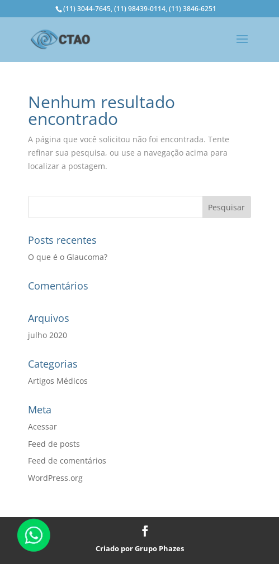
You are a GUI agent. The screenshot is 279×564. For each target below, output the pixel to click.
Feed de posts (54, 443)
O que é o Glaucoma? (67, 257)
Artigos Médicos (58, 380)
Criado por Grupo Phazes (140, 548)
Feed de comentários (67, 460)
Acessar (42, 426)
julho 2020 (47, 335)
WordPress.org (55, 478)
